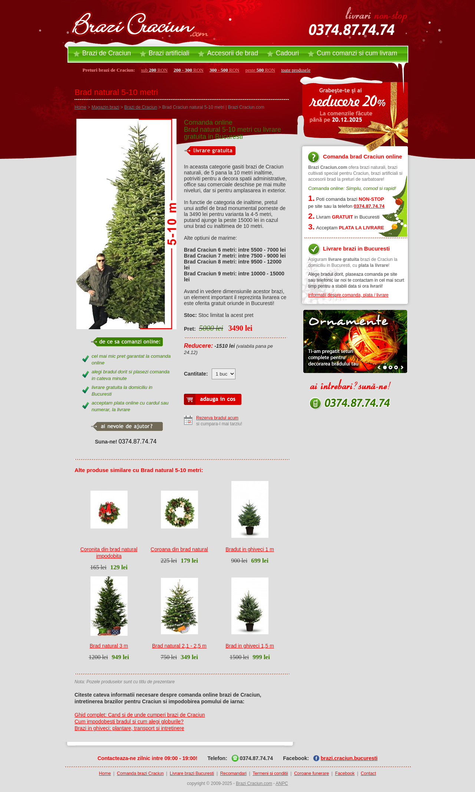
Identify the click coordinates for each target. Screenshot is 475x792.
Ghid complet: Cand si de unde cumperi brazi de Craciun (140, 715)
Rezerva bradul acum (217, 417)
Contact (368, 773)
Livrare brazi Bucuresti (192, 773)
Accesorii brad (232, 53)
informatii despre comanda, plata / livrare (348, 295)
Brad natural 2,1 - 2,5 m (179, 646)
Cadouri (287, 53)
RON (189, 70)
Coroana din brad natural (179, 549)
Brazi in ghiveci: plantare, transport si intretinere (129, 728)
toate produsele (295, 70)
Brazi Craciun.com (254, 783)
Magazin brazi (105, 107)
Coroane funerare (311, 773)
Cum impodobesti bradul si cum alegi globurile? (129, 721)
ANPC (282, 783)
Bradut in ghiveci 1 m (249, 549)
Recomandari (233, 773)
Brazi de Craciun (106, 53)
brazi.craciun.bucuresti (349, 758)
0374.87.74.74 (137, 441)
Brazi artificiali (169, 53)
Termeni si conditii (270, 773)
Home (80, 107)
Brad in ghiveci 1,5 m (249, 646)
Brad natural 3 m (109, 646)
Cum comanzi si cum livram (357, 53)
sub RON (154, 70)
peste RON (260, 70)
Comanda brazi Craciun (140, 773)
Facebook (345, 773)
